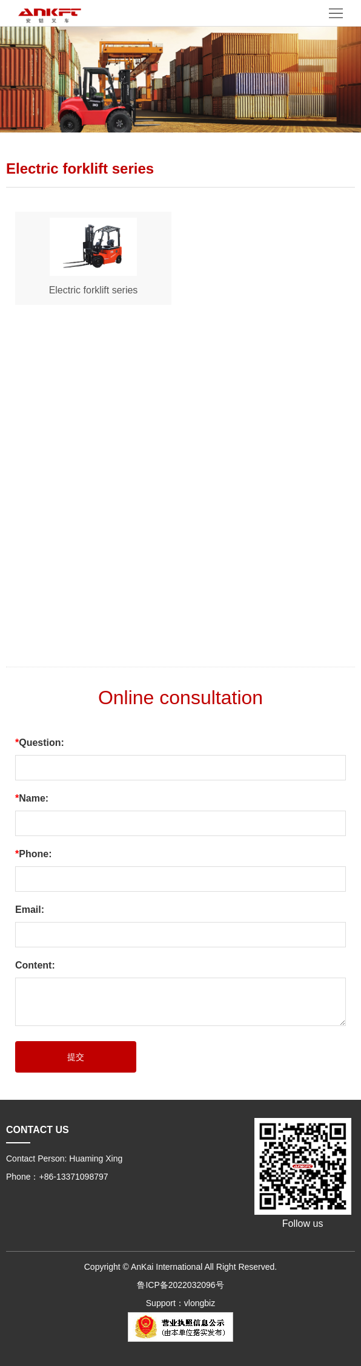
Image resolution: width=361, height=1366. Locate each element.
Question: (39, 742)
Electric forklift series (93, 290)
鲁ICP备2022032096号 (180, 1285)
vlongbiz (199, 1303)
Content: (35, 965)
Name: (31, 798)
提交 (75, 1057)
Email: (29, 909)
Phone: (33, 854)
